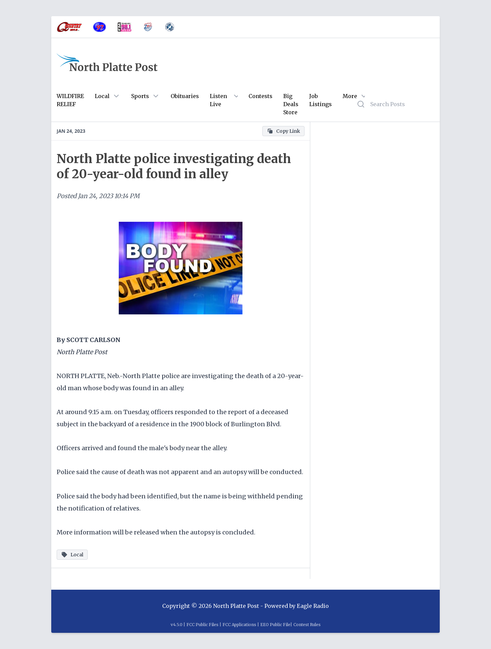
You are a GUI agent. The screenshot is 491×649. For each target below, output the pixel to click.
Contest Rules (307, 624)
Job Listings (320, 100)
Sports (140, 96)
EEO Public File (275, 624)
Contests (260, 96)
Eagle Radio (313, 605)
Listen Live (218, 100)
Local (102, 96)
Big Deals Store (290, 104)
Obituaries (185, 96)
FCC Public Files (202, 624)
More (350, 96)
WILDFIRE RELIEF (70, 100)
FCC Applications (239, 624)
